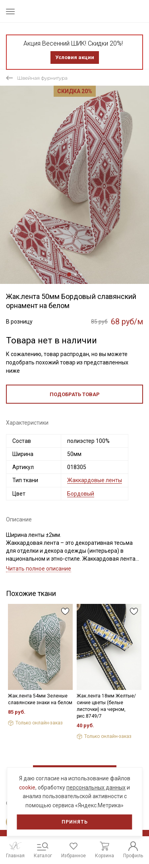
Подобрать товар (75, 394)
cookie (27, 787)
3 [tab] (81, 274)
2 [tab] (75, 274)
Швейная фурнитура (42, 78)
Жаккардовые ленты (94, 480)
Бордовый (80, 493)
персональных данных (96, 787)
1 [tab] (69, 274)
